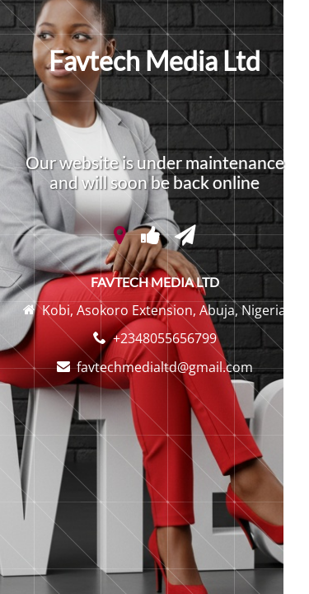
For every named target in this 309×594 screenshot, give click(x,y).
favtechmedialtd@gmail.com (165, 367)
